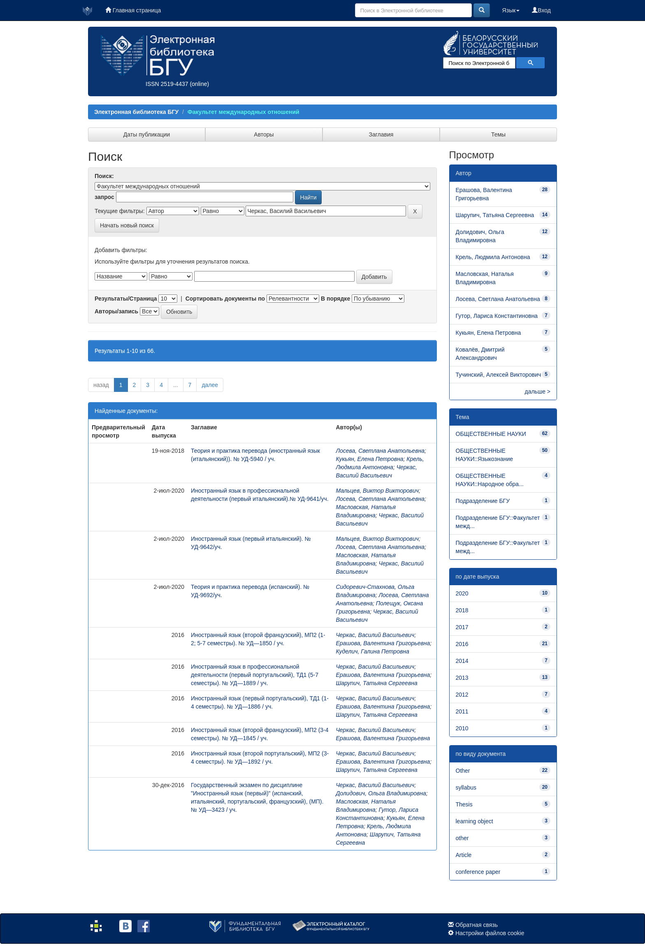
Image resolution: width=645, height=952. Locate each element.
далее (210, 385)
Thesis (464, 804)
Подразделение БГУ (483, 501)
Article (464, 855)
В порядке (335, 298)
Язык (511, 10)
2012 (462, 694)
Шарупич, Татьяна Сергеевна (376, 683)
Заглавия (381, 134)
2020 (462, 593)
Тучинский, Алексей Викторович (498, 374)
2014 (462, 661)
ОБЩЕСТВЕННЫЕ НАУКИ (491, 434)
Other (463, 770)
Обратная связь (476, 925)
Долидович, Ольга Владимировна (381, 793)
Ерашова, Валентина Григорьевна (383, 643)
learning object (474, 821)
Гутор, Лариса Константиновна (497, 316)
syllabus (466, 787)
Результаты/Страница (126, 298)
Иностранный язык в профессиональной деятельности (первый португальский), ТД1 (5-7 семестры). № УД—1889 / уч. (254, 674)
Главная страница (133, 10)
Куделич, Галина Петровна (372, 651)
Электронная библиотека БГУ (136, 112)
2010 (462, 728)
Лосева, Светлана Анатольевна (380, 450)
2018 (462, 610)
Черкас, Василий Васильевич (375, 635)
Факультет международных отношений (243, 112)
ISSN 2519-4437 (167, 84)
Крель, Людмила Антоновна (493, 257)
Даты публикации (146, 134)
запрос (104, 197)
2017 (462, 627)
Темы (498, 134)
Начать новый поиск (127, 225)
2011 (462, 711)
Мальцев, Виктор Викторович (377, 490)
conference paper (478, 872)
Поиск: (104, 176)
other (462, 838)
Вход (541, 10)
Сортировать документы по (225, 298)
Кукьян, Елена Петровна (369, 459)
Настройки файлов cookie (489, 933)
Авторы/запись (116, 311)
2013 (462, 677)
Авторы (264, 134)
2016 (462, 644)
